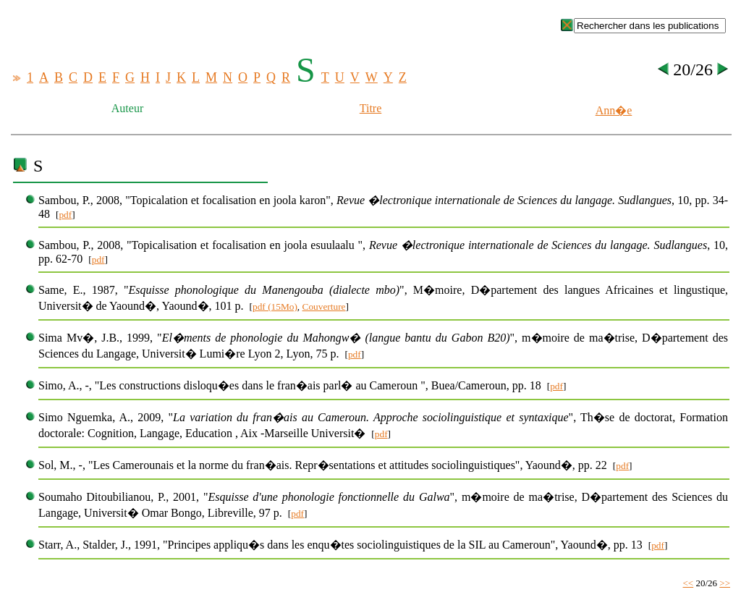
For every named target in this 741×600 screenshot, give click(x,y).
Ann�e (614, 110)
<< (688, 583)
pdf (65, 214)
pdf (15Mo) (275, 306)
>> (724, 583)
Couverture (324, 306)
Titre (371, 108)
